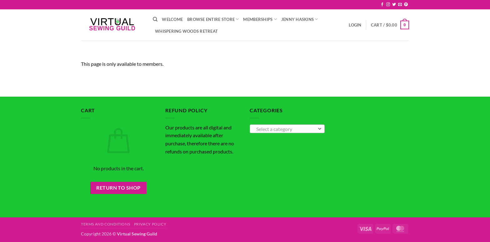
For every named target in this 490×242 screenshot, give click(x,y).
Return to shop (118, 188)
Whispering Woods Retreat (186, 31)
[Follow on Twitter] (394, 4)
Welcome (172, 19)
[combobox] (287, 128)
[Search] (155, 19)
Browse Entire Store (213, 19)
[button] (355, 25)
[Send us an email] (400, 4)
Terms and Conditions (105, 224)
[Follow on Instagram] (388, 4)
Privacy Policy (150, 224)
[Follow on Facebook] (382, 4)
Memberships (260, 19)
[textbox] (286, 129)
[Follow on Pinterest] (406, 4)
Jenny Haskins (299, 19)
